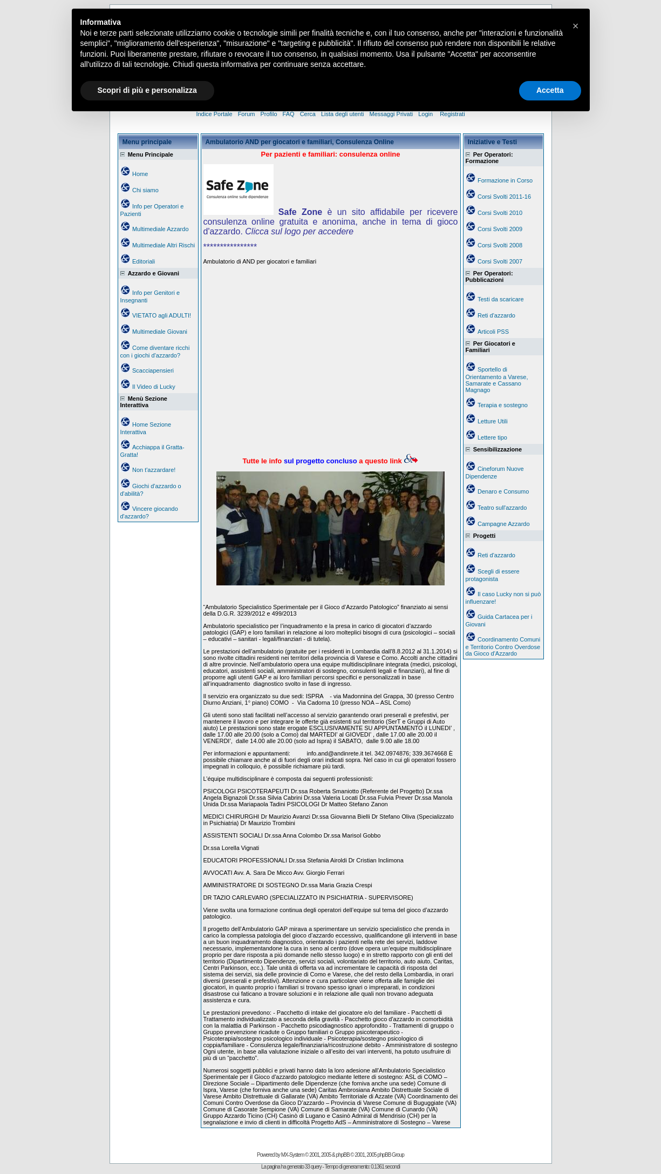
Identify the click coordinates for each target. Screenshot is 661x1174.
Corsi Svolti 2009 (500, 229)
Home (140, 174)
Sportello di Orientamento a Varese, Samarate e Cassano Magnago (497, 379)
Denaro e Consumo (503, 491)
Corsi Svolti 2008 (500, 245)
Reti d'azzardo (496, 315)
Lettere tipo (492, 437)
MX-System (292, 1155)
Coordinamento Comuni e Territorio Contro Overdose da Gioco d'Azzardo (503, 646)
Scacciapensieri (153, 370)
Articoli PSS (493, 331)
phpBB (343, 1155)
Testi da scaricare (501, 299)
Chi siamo (145, 190)
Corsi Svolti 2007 (500, 261)
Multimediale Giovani (159, 331)
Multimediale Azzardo (160, 229)
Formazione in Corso (505, 180)
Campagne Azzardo (504, 524)
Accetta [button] (550, 90)
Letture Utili (493, 421)
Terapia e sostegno (503, 405)
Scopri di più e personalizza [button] (147, 90)
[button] (575, 26)
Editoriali (143, 261)
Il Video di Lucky (153, 386)
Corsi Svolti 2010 (500, 213)
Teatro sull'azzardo (502, 507)
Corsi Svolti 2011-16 (504, 196)
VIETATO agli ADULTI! (161, 315)
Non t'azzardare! (153, 470)
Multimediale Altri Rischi (163, 245)
